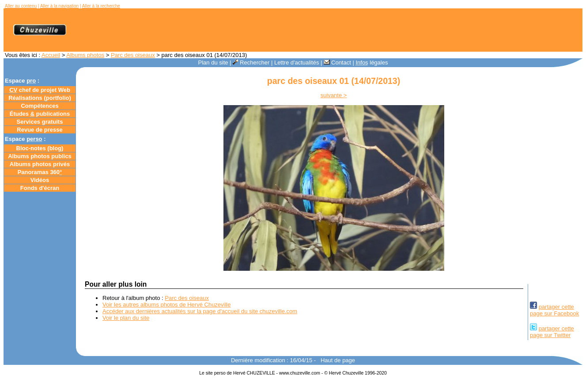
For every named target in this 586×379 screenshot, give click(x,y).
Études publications (40, 113)
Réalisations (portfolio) (39, 98)
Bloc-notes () (40, 148)
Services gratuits (40, 121)
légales (371, 62)
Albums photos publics (40, 156)
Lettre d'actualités (296, 62)
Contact (337, 62)
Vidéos (39, 180)
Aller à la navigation (59, 6)
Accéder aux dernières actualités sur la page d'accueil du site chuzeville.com (199, 311)
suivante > (334, 95)
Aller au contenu (21, 6)
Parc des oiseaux (133, 55)
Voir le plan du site (125, 318)
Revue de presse (39, 129)
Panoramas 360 (40, 172)
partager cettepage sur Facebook (554, 310)
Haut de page (338, 360)
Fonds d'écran (39, 188)
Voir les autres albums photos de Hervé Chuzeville (166, 304)
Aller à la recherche (101, 6)
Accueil (51, 55)
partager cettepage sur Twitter (552, 331)
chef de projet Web (39, 90)
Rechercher (251, 62)
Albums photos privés (40, 164)
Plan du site (213, 62)
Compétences (39, 105)
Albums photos (85, 55)
